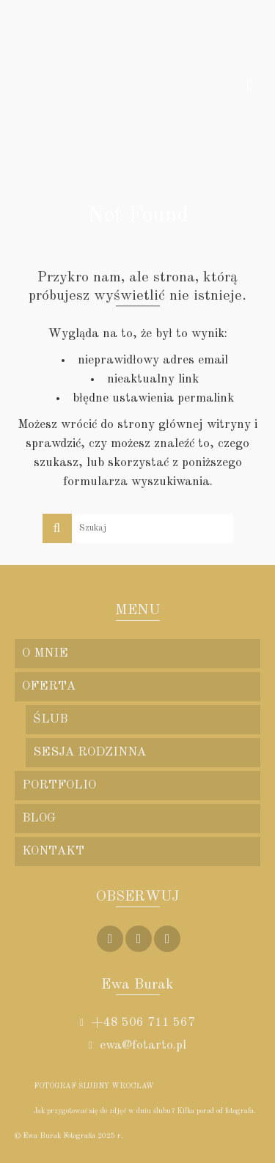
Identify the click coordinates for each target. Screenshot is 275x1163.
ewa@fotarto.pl (137, 1045)
